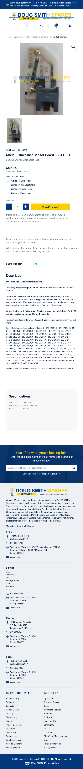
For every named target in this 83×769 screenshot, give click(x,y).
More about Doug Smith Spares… (20, 526)
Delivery (47, 706)
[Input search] (38, 468)
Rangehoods (11, 736)
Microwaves (11, 732)
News (46, 740)
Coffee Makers (12, 710)
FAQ (45, 729)
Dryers (9, 721)
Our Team (48, 732)
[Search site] (74, 468)
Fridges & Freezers (14, 725)
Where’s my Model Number (55, 736)
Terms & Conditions (52, 744)
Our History (48, 717)
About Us (48, 713)
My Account (49, 698)
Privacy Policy (50, 747)
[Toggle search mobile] (27, 26)
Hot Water (10, 729)
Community (49, 725)
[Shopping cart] (55, 26)
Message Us (15, 557)
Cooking (9, 713)
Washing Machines (14, 747)
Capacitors (11, 706)
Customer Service (51, 702)
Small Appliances (13, 740)
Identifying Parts (51, 721)
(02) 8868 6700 (16, 543)
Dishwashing (11, 717)
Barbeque (10, 702)
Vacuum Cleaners (14, 744)
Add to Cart (50, 206)
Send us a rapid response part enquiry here (41, 474)
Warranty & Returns (52, 710)
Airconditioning (12, 698)
